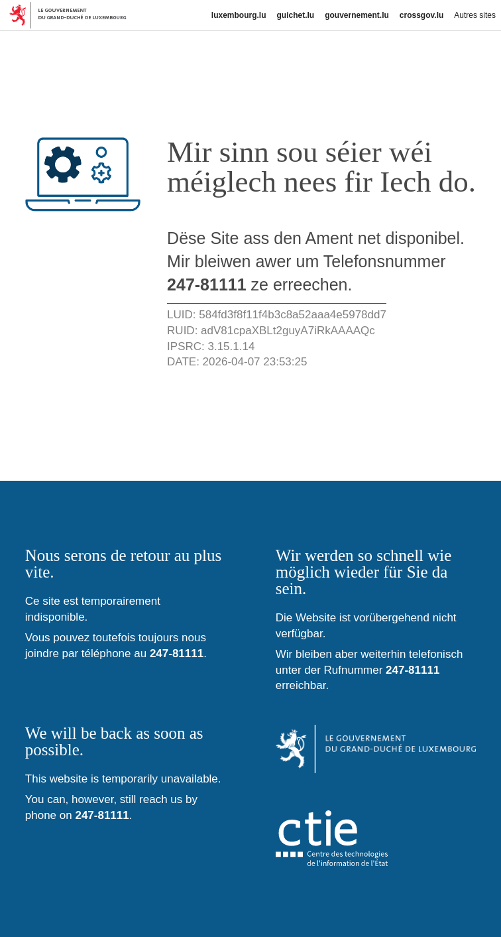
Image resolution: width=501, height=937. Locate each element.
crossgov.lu (421, 15)
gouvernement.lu (357, 15)
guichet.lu (295, 15)
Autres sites (475, 15)
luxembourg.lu (238, 15)
